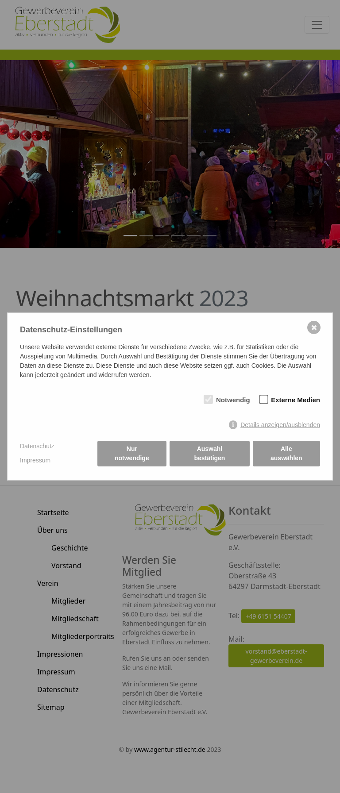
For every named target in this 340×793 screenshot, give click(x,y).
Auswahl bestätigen (209, 453)
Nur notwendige (132, 453)
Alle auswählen (286, 453)
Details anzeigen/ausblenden (280, 424)
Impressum (35, 460)
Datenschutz (37, 446)
